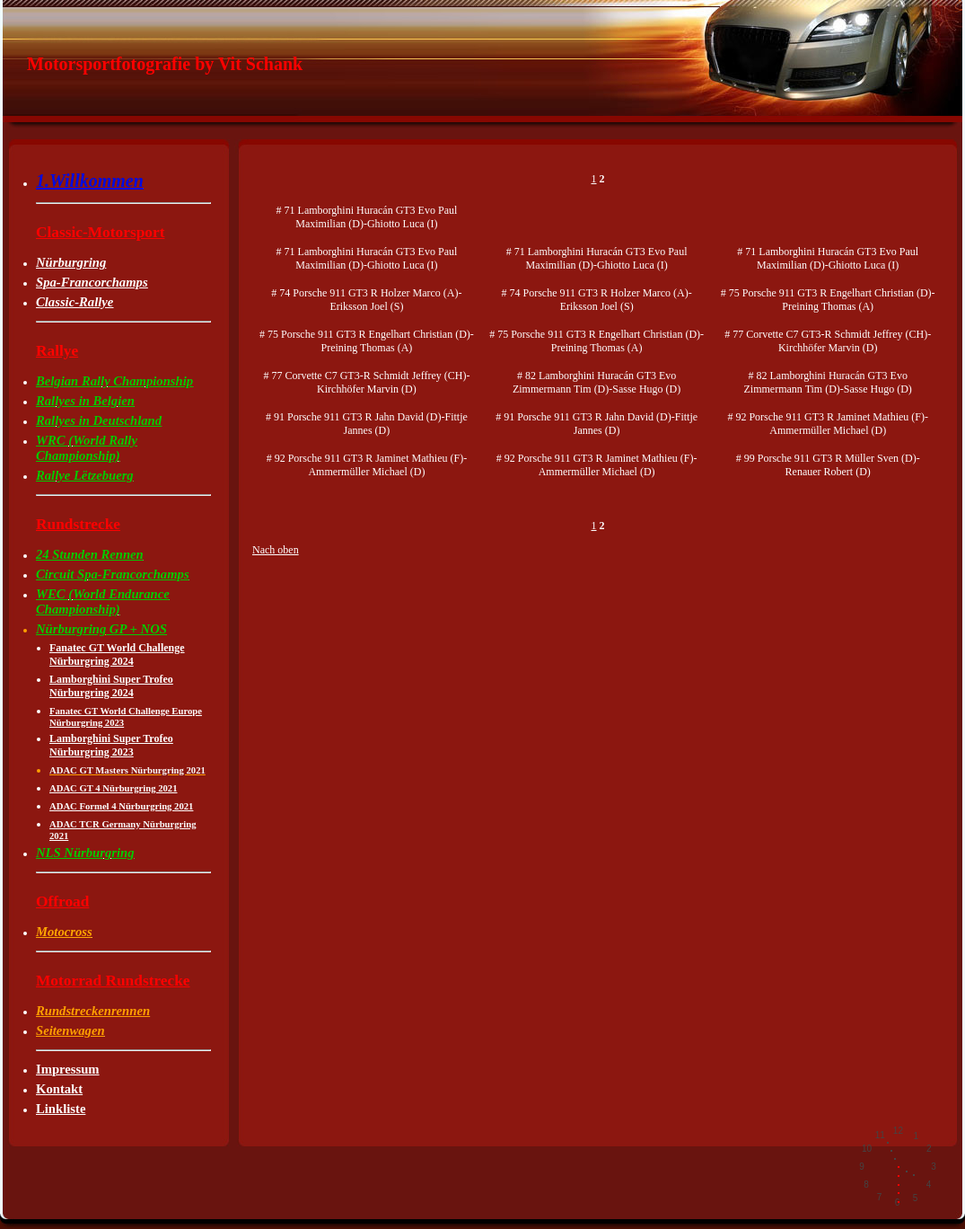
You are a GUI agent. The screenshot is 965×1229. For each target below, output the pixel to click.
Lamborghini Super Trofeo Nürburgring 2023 (111, 745)
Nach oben (275, 550)
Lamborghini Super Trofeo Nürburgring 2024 (111, 686)
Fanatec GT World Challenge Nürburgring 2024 (117, 654)
